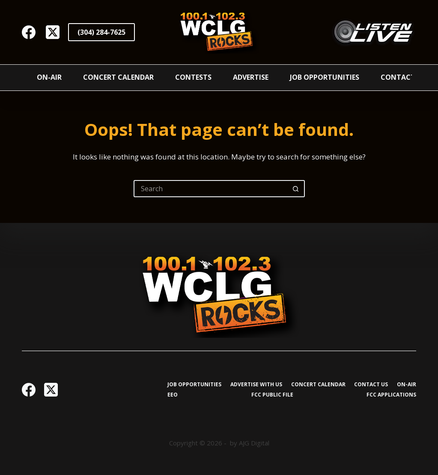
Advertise (250, 77)
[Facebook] (29, 32)
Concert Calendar (118, 77)
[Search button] (296, 188)
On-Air (49, 77)
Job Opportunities (324, 77)
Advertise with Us (256, 384)
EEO (172, 394)
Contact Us (403, 77)
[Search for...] (211, 188)
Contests (193, 77)
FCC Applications (391, 394)
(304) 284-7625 (101, 32)
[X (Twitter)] (53, 32)
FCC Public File (272, 394)
